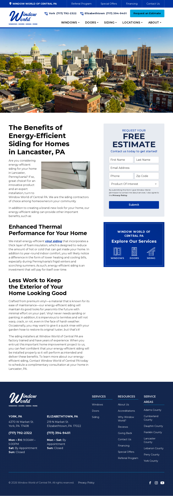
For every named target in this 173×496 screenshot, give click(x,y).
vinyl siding (53, 241)
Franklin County (153, 432)
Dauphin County (153, 426)
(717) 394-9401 (116, 13)
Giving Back (125, 433)
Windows (97, 404)
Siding (95, 417)
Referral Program (81, 3)
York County (151, 460)
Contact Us (153, 3)
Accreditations (126, 410)
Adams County (152, 410)
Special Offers (109, 3)
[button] (70, 22)
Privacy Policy (120, 195)
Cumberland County (151, 418)
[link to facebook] (150, 483)
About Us (123, 404)
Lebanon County (154, 448)
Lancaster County (149, 440)
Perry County (151, 454)
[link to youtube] (162, 483)
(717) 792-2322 (66, 13)
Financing (132, 3)
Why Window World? (126, 419)
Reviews (123, 426)
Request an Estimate (147, 13)
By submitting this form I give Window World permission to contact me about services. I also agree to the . (134, 192)
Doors (95, 410)
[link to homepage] (23, 18)
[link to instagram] (156, 483)
